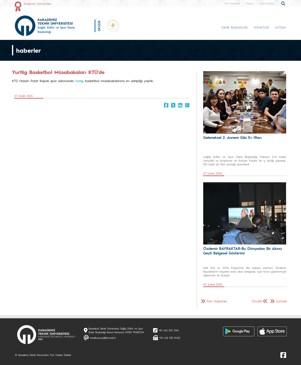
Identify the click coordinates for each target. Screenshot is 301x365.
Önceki (257, 301)
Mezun (249, 3)
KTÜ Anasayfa (232, 3)
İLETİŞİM (280, 27)
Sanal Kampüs (267, 3)
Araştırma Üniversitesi (37, 3)
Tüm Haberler (217, 301)
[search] (284, 3)
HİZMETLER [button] (261, 27)
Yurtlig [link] (79, 81)
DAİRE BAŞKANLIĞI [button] (234, 27)
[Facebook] (283, 355)
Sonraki (281, 301)
